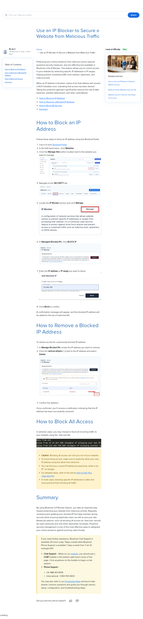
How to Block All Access (14, 79)
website (74, 554)
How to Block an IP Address (15, 69)
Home (39, 49)
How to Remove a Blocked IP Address (15, 74)
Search (133, 15)
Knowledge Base (73, 581)
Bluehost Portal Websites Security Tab (122, 90)
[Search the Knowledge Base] (68, 15)
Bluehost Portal (59, 144)
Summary (8, 82)
